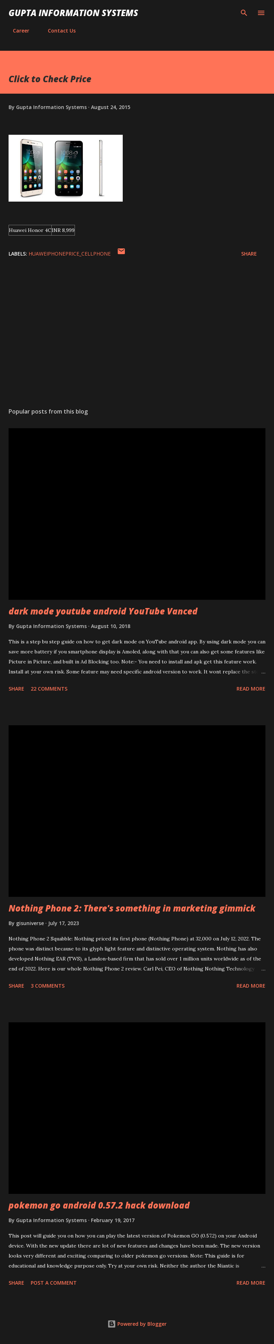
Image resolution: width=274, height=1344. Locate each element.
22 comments (49, 688)
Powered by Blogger (137, 1323)
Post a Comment (54, 1282)
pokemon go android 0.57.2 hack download (99, 1205)
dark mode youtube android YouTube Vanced (103, 611)
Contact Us (57, 30)
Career (17, 30)
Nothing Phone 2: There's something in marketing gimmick (132, 908)
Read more (251, 688)
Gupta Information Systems (73, 13)
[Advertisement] (137, 335)
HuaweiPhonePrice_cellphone (70, 253)
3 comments (48, 985)
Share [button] (249, 253)
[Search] (244, 13)
